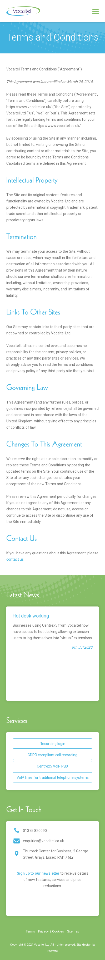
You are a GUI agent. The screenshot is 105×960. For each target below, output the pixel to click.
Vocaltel (23, 11)
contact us (15, 559)
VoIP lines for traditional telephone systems (53, 777)
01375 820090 (35, 831)
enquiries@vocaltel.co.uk (43, 841)
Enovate (52, 951)
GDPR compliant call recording (52, 755)
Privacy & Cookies (51, 931)
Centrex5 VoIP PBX (52, 766)
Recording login (52, 744)
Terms (30, 931)
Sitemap (73, 931)
